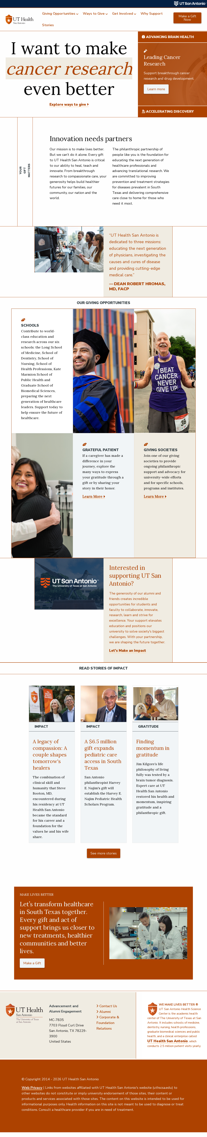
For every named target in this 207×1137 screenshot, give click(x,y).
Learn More (92, 496)
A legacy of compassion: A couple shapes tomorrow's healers (50, 754)
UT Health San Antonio (167, 1041)
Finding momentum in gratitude (153, 748)
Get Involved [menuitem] (122, 13)
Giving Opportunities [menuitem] (58, 13)
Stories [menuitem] (48, 25)
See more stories (104, 853)
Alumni (105, 1011)
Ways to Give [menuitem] (94, 13)
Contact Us (108, 1006)
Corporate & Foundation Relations (107, 1023)
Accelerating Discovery (168, 111)
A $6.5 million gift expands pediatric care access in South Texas (102, 754)
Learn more (156, 89)
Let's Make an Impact (127, 650)
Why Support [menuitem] (152, 13)
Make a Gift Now (187, 18)
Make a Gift (32, 963)
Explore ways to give (67, 104)
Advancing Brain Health (168, 37)
